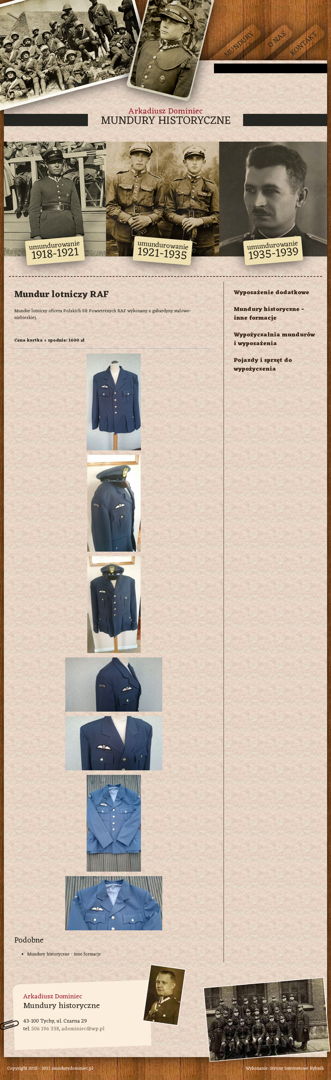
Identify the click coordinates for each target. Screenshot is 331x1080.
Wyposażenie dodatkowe (271, 292)
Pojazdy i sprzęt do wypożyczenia (263, 364)
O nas (277, 39)
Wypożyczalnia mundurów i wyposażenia (274, 339)
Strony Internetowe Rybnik (297, 1069)
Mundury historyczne (166, 121)
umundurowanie (54, 251)
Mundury (239, 44)
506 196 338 (45, 1028)
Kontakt (304, 43)
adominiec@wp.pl (82, 1028)
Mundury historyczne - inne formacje (64, 954)
